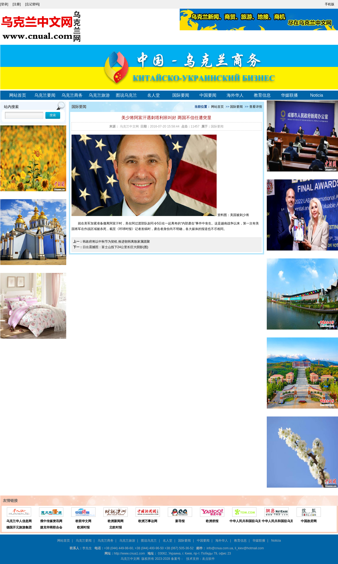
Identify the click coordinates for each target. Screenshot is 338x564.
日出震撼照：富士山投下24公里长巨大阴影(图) (115, 247)
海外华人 (235, 95)
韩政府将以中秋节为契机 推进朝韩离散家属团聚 (116, 241)
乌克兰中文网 (129, 126)
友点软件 (208, 559)
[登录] (4, 4)
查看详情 (255, 107)
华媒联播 (289, 95)
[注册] (17, 4)
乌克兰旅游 (99, 95)
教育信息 (262, 95)
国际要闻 (180, 95)
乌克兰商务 (72, 95)
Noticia (316, 95)
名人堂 (153, 95)
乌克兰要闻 (44, 95)
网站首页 (17, 95)
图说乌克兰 (126, 95)
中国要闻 (207, 95)
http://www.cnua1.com (129, 553)
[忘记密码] (32, 4)
